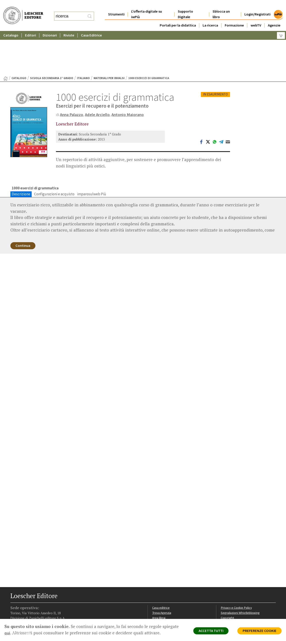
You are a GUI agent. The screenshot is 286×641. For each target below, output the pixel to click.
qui (7, 632)
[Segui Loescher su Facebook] (14, 608)
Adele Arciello (98, 71)
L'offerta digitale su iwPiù (146, 5)
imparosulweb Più (91, 151)
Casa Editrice (91, 26)
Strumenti (116, 5)
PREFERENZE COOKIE (259, 631)
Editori (30, 26)
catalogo (19, 35)
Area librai (159, 576)
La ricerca (210, 16)
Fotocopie (228, 587)
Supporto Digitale (185, 5)
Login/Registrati (257, 5)
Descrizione (21, 151)
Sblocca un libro (221, 5)
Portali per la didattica (178, 16)
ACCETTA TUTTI (208, 631)
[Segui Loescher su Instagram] (22, 608)
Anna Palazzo (72, 71)
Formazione (234, 16)
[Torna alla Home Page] (5, 35)
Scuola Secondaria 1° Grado (51, 35)
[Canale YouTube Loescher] (37, 608)
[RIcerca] (89, 11)
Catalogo (10, 26)
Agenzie (274, 16)
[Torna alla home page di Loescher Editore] (23, 11)
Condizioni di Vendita (235, 582)
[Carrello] (281, 26)
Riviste (68, 26)
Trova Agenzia (162, 571)
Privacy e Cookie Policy (237, 566)
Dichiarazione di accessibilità (241, 592)
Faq (154, 582)
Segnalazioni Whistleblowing (241, 571)
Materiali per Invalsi (109, 35)
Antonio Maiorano (129, 71)
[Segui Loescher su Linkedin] (30, 608)
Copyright (228, 576)
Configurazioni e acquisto (54, 151)
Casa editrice (161, 566)
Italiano (83, 35)
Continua (23, 203)
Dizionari (50, 26)
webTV (256, 16)
